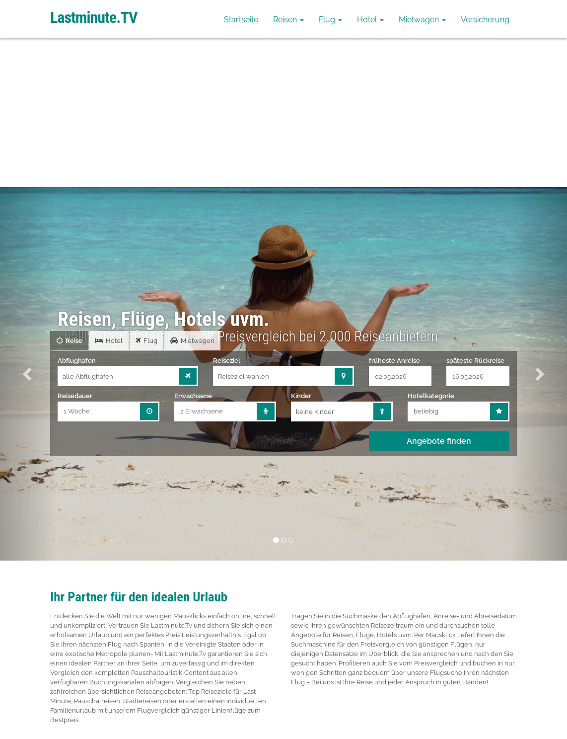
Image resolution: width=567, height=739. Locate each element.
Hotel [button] (370, 19)
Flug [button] (330, 19)
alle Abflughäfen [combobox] (88, 376)
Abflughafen (77, 360)
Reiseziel (226, 360)
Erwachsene (193, 396)
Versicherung (485, 19)
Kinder (301, 396)
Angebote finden (439, 441)
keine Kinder (315, 411)
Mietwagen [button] (422, 19)
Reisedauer (75, 396)
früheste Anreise (394, 360)
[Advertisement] (283, 112)
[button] (28, 374)
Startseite (241, 19)
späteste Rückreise (475, 360)
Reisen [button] (288, 19)
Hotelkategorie (431, 396)
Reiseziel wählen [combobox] (243, 376)
